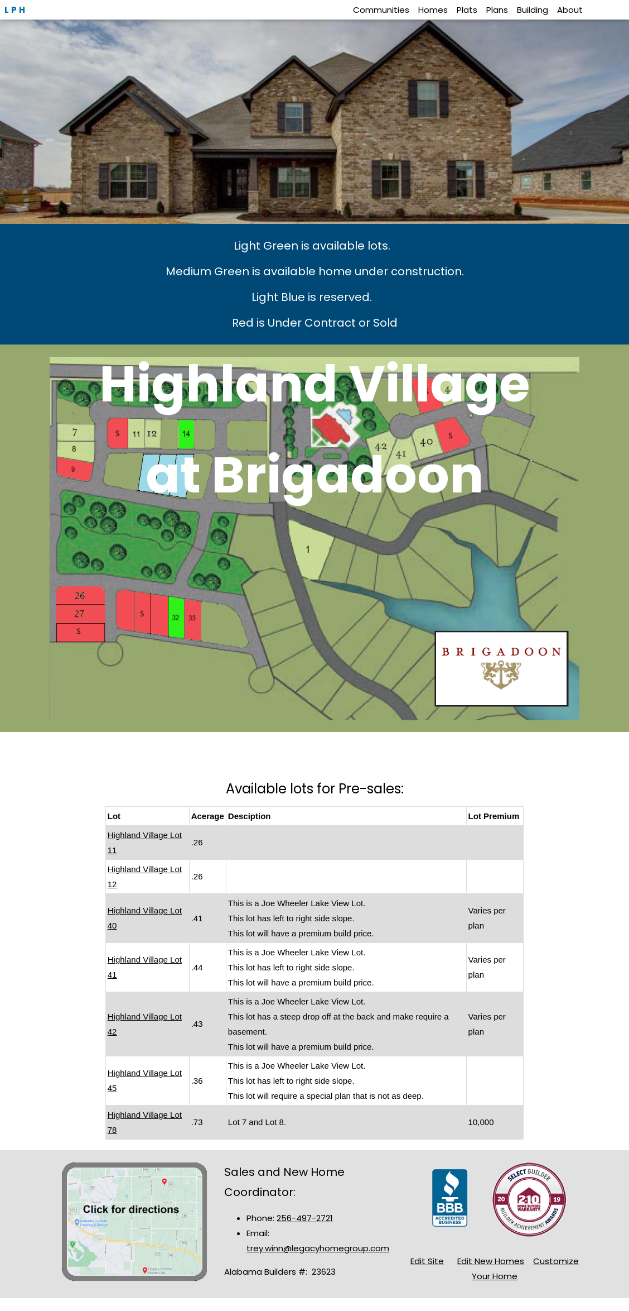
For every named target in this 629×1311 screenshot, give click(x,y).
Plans (497, 10)
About (570, 10)
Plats (467, 10)
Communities (381, 10)
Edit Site (427, 1261)
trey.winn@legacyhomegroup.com (317, 1248)
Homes (433, 10)
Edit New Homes (490, 1261)
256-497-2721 (305, 1218)
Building (532, 10)
